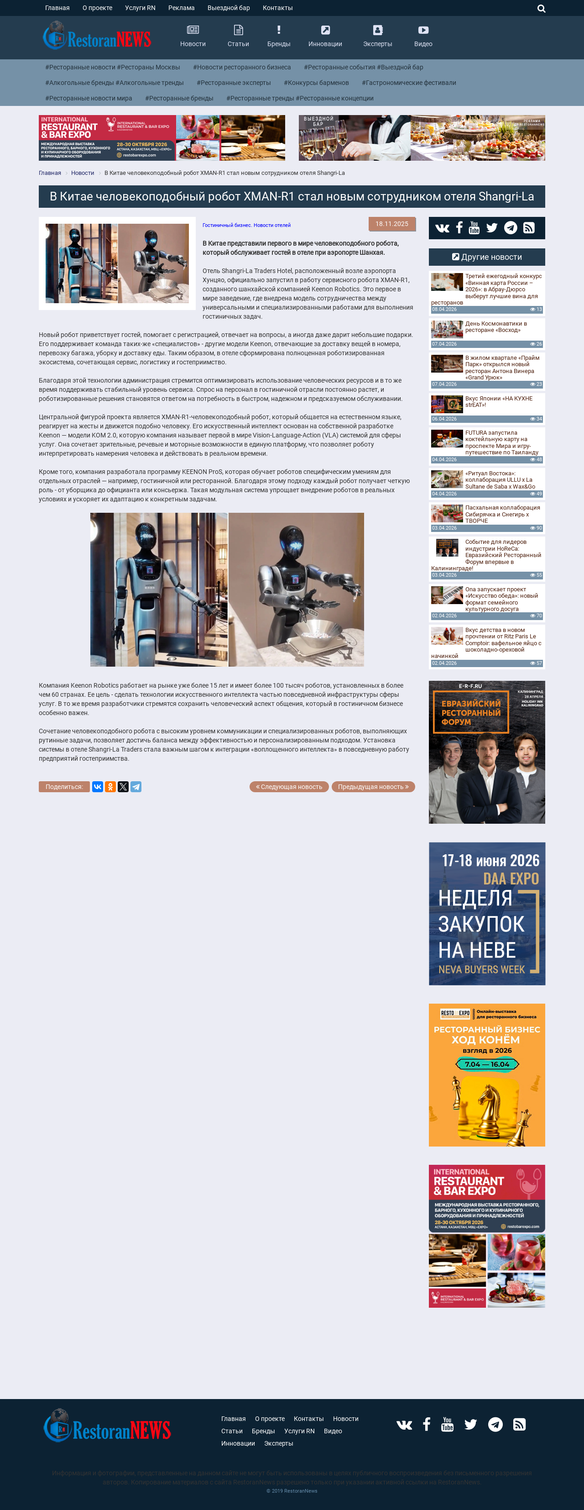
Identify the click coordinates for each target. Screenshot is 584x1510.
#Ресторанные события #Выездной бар (363, 67)
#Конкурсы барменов (316, 82)
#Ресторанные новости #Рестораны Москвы (112, 67)
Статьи (232, 1431)
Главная (57, 7)
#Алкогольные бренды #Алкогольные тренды (114, 82)
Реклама (181, 7)
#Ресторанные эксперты (234, 82)
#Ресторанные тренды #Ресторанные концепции (300, 98)
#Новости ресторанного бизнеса (242, 67)
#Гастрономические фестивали (409, 82)
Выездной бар (229, 7)
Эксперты (278, 1443)
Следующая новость (286, 786)
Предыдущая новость (373, 786)
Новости (346, 1418)
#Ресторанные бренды (179, 98)
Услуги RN (140, 7)
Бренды (263, 1431)
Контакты (278, 7)
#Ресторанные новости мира (88, 98)
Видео (333, 1431)
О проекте (97, 7)
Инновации (238, 1443)
